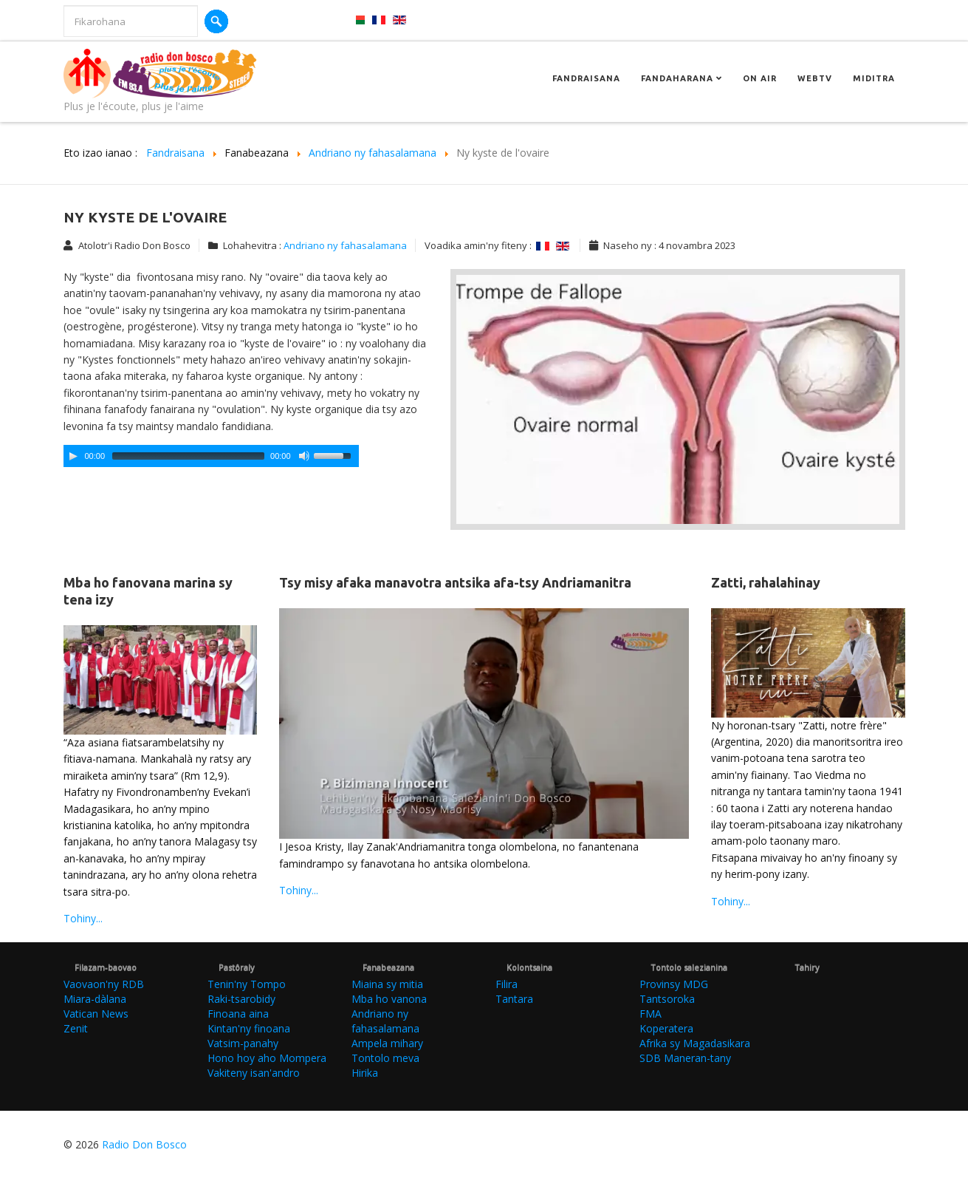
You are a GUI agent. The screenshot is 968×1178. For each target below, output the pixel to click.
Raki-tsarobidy (241, 999)
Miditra (874, 78)
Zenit (75, 1028)
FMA (650, 1014)
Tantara (514, 999)
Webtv (814, 78)
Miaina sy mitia (387, 984)
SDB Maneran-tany (685, 1058)
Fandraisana (586, 78)
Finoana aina (238, 1014)
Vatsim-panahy (242, 1043)
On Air (760, 78)
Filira (506, 984)
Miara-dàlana (94, 999)
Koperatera (666, 1028)
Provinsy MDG (673, 984)
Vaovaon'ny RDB (103, 984)
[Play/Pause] (73, 456)
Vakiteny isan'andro (253, 1073)
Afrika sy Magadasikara (694, 1043)
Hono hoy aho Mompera (266, 1058)
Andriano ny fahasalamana (345, 245)
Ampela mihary (387, 1043)
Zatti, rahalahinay (765, 582)
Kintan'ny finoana (248, 1028)
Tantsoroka (667, 999)
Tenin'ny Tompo (246, 984)
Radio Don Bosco (144, 1144)
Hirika (364, 1073)
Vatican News (95, 1014)
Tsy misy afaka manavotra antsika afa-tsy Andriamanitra (455, 582)
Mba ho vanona (389, 999)
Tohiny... (83, 918)
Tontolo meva (385, 1058)
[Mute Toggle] (304, 456)
